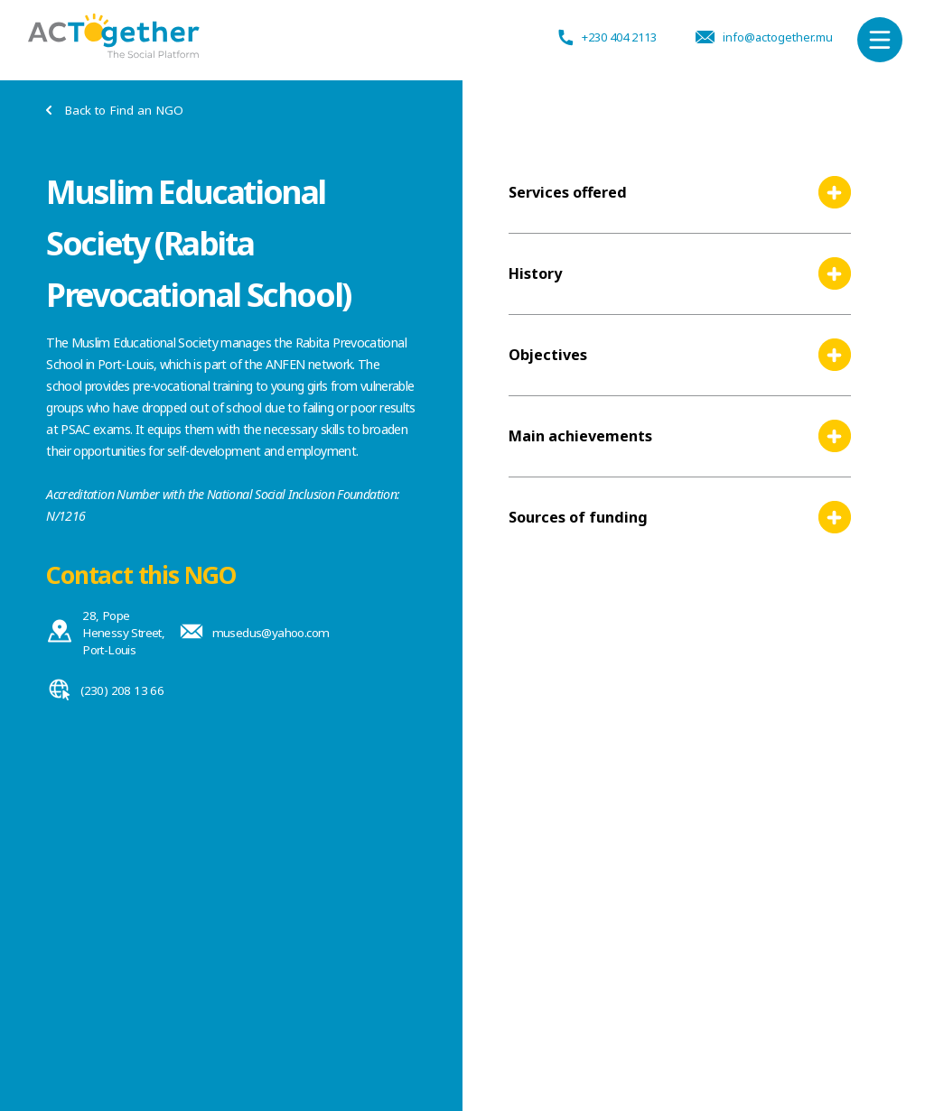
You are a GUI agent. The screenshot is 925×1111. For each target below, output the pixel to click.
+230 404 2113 (601, 40)
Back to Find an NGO (110, 110)
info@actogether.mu (759, 39)
